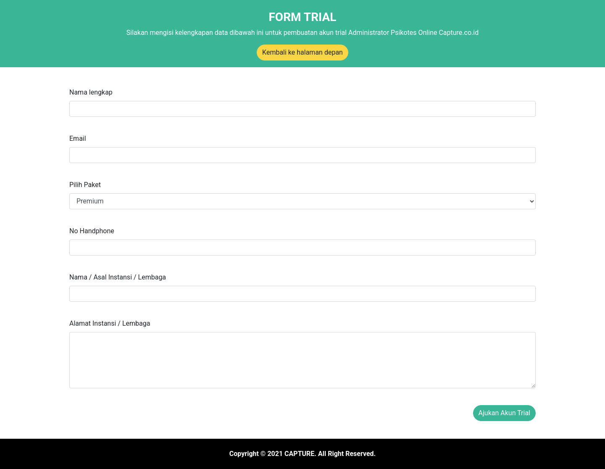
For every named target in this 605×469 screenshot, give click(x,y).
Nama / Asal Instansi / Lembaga (117, 277)
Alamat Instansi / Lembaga (109, 323)
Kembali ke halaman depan (302, 52)
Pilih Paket (85, 185)
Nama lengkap (91, 92)
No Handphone (91, 231)
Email (77, 138)
